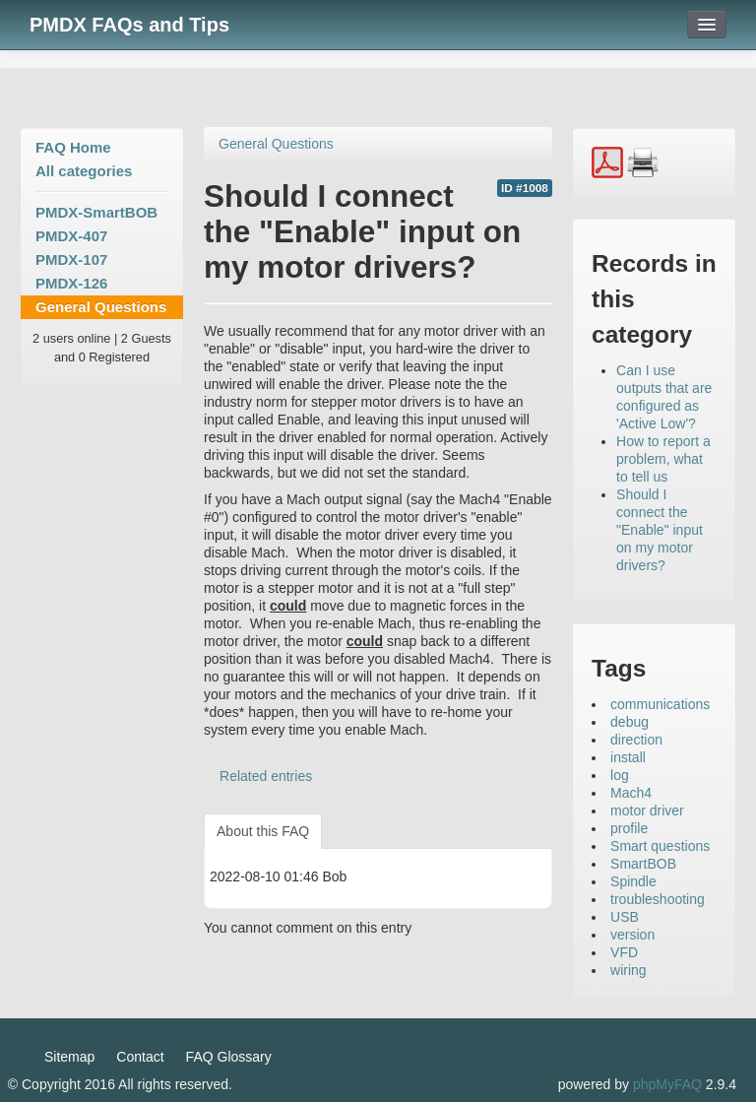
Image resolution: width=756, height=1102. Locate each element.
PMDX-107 (71, 259)
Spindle (633, 881)
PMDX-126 (71, 283)
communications (660, 704)
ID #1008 (524, 188)
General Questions (100, 306)
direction (636, 739)
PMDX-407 (71, 235)
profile (629, 828)
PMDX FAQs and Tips (129, 24)
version (632, 934)
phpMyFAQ (667, 1084)
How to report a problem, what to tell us (663, 459)
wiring (628, 970)
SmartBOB (643, 864)
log (619, 775)
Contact (139, 1057)
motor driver (647, 810)
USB (624, 917)
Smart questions (660, 846)
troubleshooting (657, 899)
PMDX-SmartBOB (96, 212)
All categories (83, 170)
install (628, 757)
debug (629, 722)
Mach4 (631, 793)
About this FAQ (263, 831)
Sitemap (69, 1057)
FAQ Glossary (229, 1057)
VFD (624, 952)
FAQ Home (73, 147)
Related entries (266, 776)
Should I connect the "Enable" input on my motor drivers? (659, 529)
